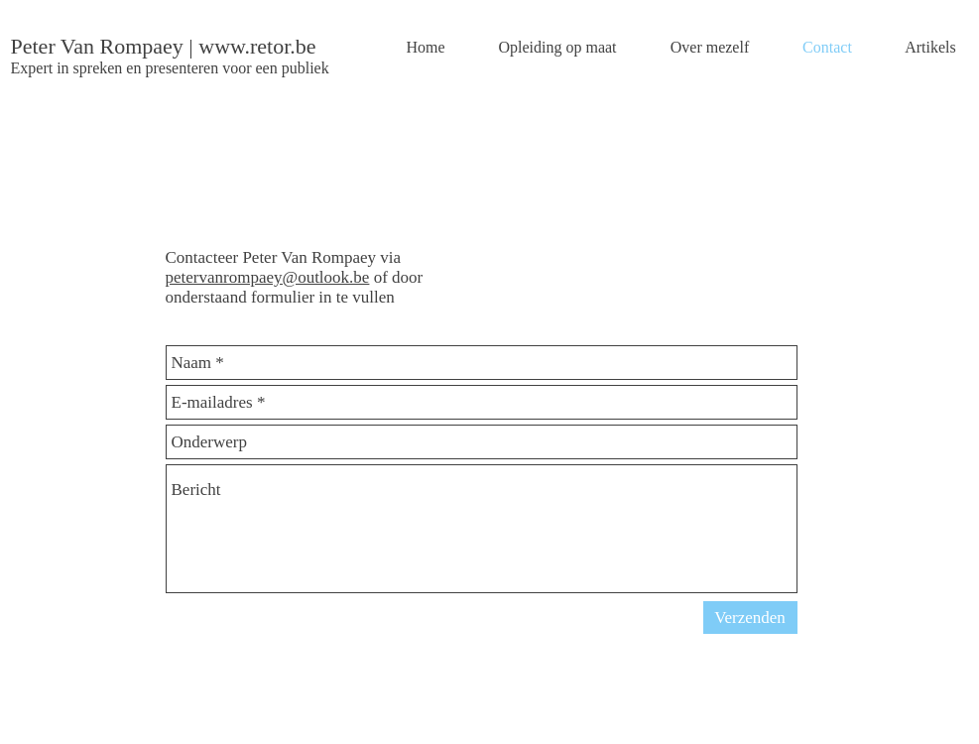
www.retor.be (256, 46)
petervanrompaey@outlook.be (268, 277)
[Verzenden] (750, 617)
